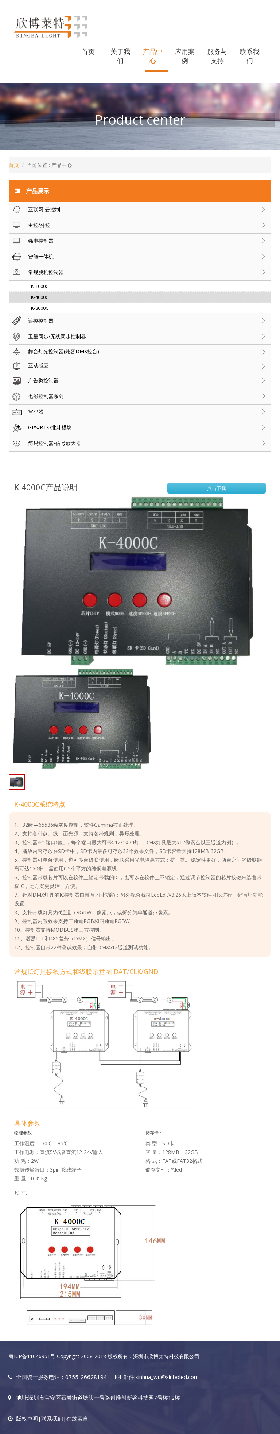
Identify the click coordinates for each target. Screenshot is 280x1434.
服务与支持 (217, 56)
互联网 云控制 (34, 210)
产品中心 (153, 56)
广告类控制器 (34, 381)
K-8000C (39, 308)
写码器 (26, 412)
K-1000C (39, 286)
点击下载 (216, 488)
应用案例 (185, 56)
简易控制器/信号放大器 (45, 443)
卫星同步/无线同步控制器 (47, 336)
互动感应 (28, 366)
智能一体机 (31, 257)
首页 (88, 51)
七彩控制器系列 (36, 396)
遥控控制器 (31, 321)
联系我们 (250, 56)
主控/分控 (29, 225)
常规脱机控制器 (36, 272)
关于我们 (120, 56)
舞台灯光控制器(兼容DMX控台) (54, 352)
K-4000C (39, 297)
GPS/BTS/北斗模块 (40, 428)
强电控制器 (31, 241)
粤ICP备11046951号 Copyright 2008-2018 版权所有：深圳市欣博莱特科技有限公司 (104, 1356)
